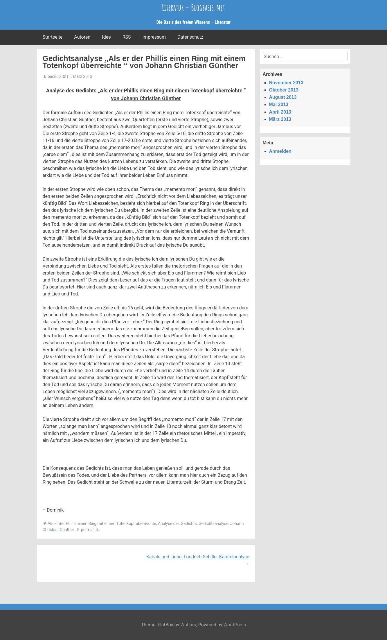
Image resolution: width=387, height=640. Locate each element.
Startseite (53, 37)
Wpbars (188, 625)
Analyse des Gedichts (177, 523)
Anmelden (280, 151)
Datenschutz (190, 37)
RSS (127, 37)
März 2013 (280, 119)
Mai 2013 (279, 104)
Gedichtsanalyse (213, 523)
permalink (90, 529)
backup (54, 76)
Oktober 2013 (283, 89)
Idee (106, 37)
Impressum (154, 37)
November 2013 (286, 82)
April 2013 (280, 112)
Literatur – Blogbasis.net (193, 7)
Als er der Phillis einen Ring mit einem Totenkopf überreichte (102, 523)
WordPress (234, 625)
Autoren (82, 37)
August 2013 (283, 97)
